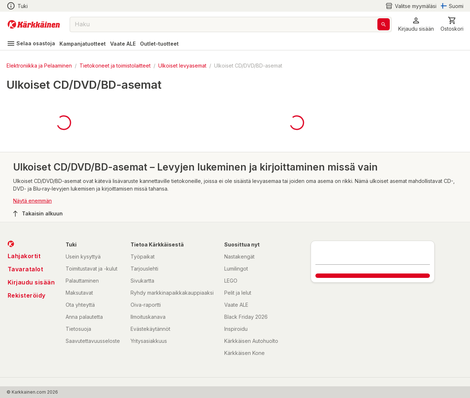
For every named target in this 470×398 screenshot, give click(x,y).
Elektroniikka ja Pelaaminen (39, 65)
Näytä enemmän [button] (32, 201)
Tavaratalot (25, 269)
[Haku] (383, 24)
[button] (416, 24)
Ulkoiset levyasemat (182, 65)
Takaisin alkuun (38, 213)
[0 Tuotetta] (451, 24)
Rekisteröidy (27, 295)
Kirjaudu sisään (31, 282)
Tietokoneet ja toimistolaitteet (115, 65)
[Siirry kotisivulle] (33, 24)
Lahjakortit (24, 256)
